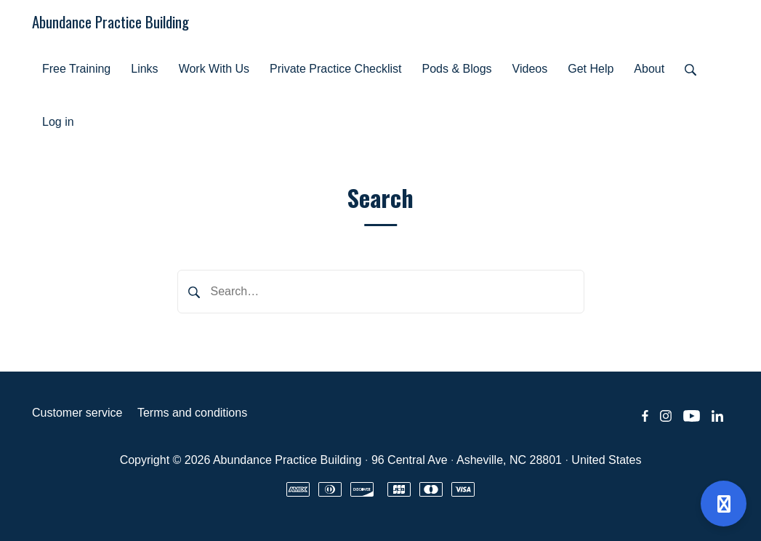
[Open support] (723, 503)
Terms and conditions (192, 412)
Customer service (77, 412)
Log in (58, 122)
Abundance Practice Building (110, 21)
